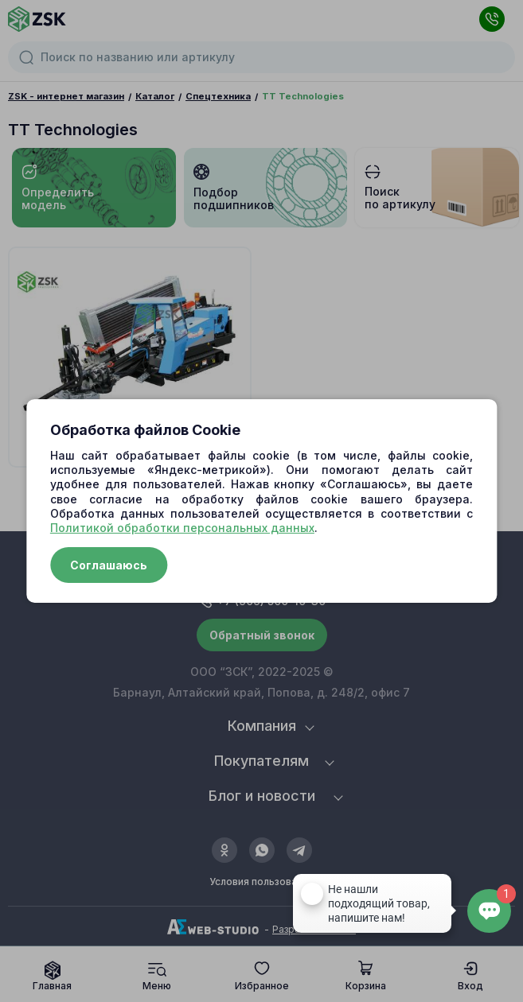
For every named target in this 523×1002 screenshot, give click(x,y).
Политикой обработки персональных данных (182, 527)
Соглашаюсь (108, 565)
